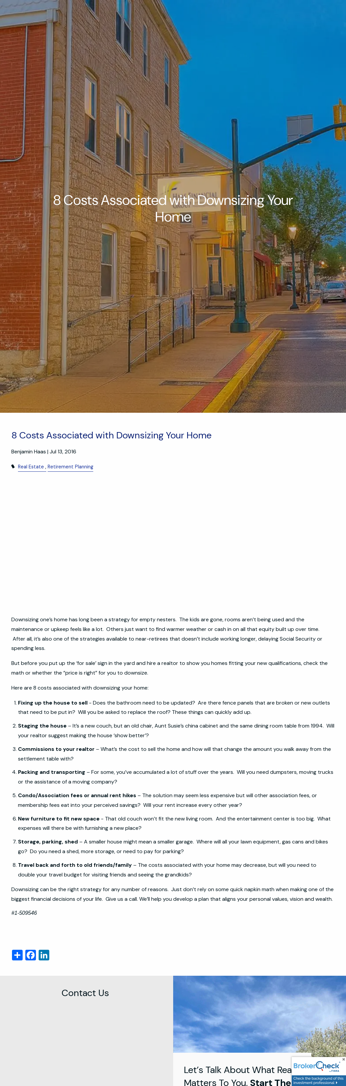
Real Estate (31, 467)
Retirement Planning (70, 467)
